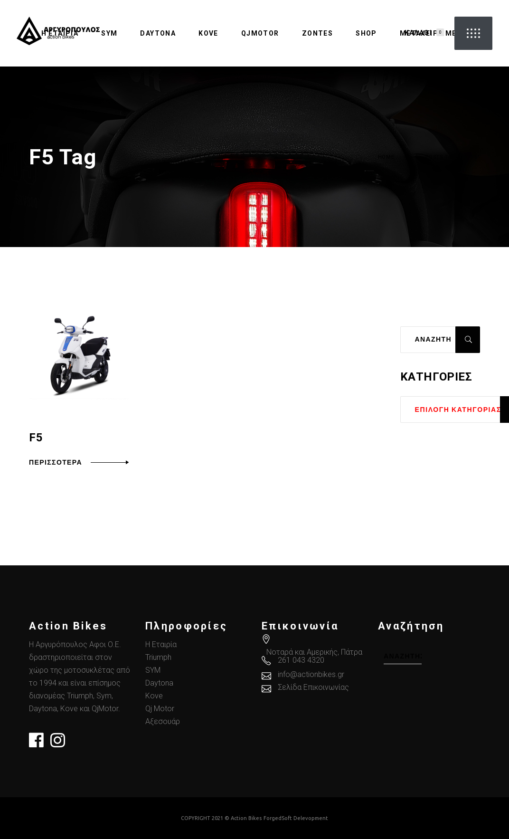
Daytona (159, 682)
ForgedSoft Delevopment (296, 818)
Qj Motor (159, 708)
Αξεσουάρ (162, 721)
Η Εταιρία (161, 644)
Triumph (158, 657)
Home (386, 157)
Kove (154, 695)
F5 (36, 437)
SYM (152, 670)
